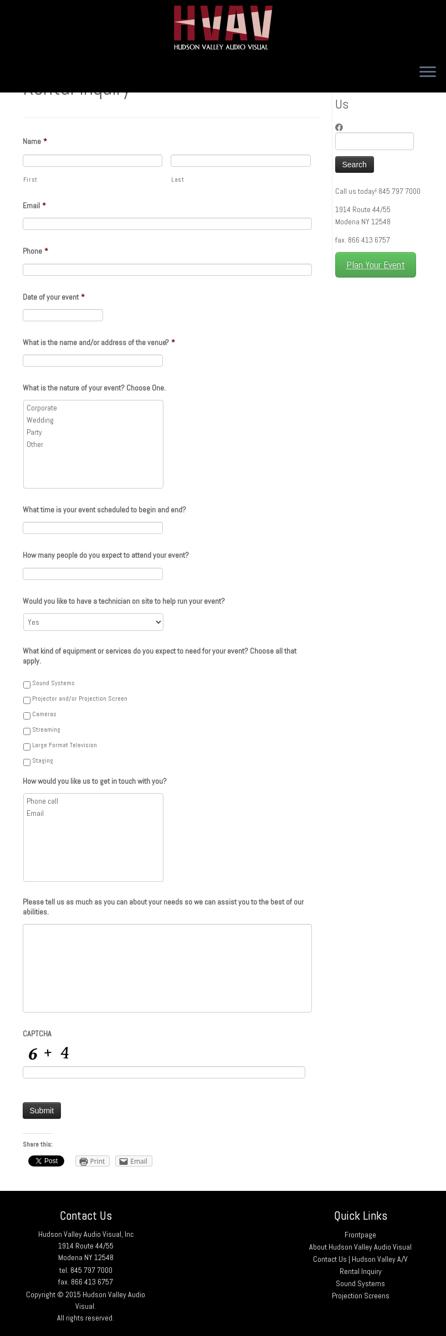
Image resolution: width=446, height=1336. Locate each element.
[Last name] (241, 161)
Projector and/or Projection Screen (79, 698)
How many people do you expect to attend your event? (106, 555)
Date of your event (54, 297)
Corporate (94, 408)
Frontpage (360, 1235)
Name (35, 141)
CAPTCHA (37, 1034)
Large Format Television (64, 745)
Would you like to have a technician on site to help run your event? (124, 601)
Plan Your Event (375, 265)
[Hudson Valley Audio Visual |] (223, 28)
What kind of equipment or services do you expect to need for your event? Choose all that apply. (159, 656)
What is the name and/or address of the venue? (99, 342)
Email (34, 205)
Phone (35, 251)
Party (94, 432)
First (30, 179)
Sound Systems (53, 683)
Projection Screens (360, 1296)
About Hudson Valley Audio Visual (360, 1247)
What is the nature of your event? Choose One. (94, 388)
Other (94, 444)
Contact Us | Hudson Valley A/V (360, 1259)
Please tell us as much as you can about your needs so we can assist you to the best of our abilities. (163, 907)
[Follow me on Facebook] (342, 127)
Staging (42, 760)
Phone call (94, 801)
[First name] (93, 161)
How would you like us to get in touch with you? (95, 781)
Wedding (94, 420)
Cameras (44, 714)
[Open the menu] (427, 72)
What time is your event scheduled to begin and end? (104, 510)
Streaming (46, 729)
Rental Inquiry (361, 1271)
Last (177, 179)
